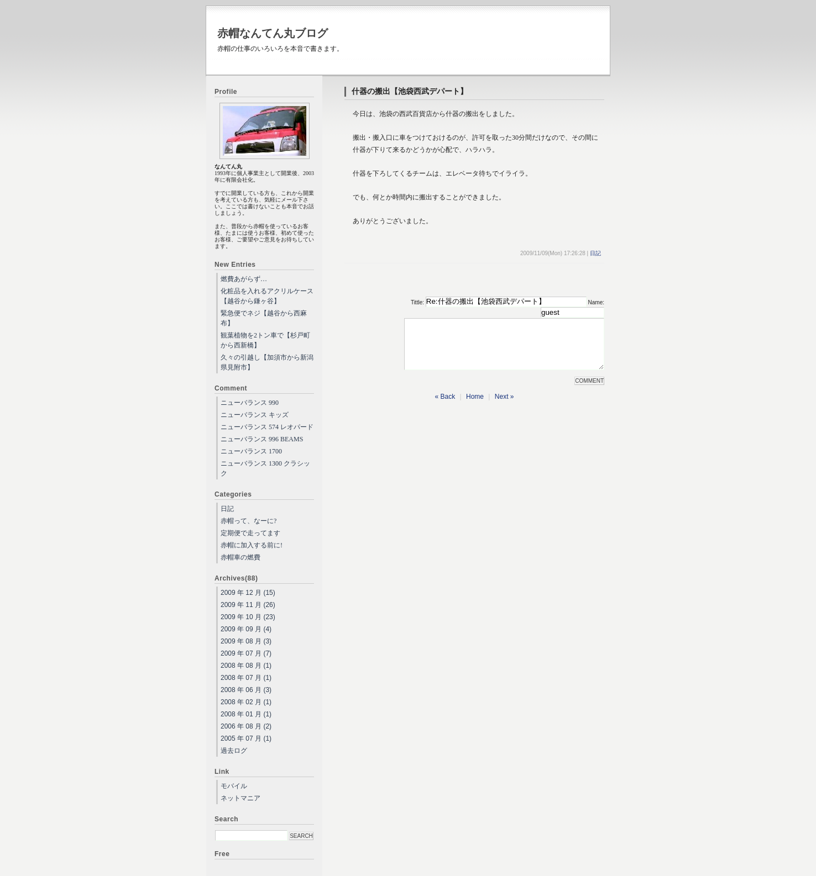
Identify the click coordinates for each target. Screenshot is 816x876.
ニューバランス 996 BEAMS (262, 439)
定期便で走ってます (250, 533)
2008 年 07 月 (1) (246, 678)
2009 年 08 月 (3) (246, 641)
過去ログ (234, 750)
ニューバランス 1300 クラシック (265, 468)
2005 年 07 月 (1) (246, 738)
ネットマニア (240, 798)
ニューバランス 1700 (251, 451)
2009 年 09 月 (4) (246, 629)
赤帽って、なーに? (248, 521)
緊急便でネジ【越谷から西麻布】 (264, 318)
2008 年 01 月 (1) (246, 714)
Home (475, 406)
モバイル (234, 786)
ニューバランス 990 (250, 403)
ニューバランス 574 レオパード (267, 427)
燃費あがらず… (244, 279)
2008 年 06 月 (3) (246, 690)
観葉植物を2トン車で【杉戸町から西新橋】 (265, 340)
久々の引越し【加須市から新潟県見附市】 (267, 362)
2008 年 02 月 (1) (246, 702)
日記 (595, 253)
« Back (445, 406)
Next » (504, 406)
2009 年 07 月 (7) (246, 653)
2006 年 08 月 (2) (246, 726)
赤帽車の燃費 (240, 557)
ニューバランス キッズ (255, 415)
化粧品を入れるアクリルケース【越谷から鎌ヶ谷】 (267, 296)
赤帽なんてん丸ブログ (272, 33)
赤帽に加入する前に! (252, 545)
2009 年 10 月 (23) (248, 617)
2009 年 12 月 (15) (248, 593)
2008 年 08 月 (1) (246, 665)
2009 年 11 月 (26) (248, 605)
